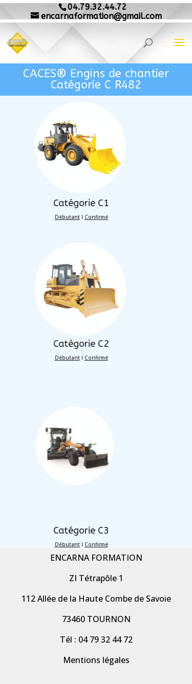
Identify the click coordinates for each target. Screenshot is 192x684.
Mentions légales (96, 660)
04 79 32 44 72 (105, 639)
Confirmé (79, 216)
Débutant (49, 216)
